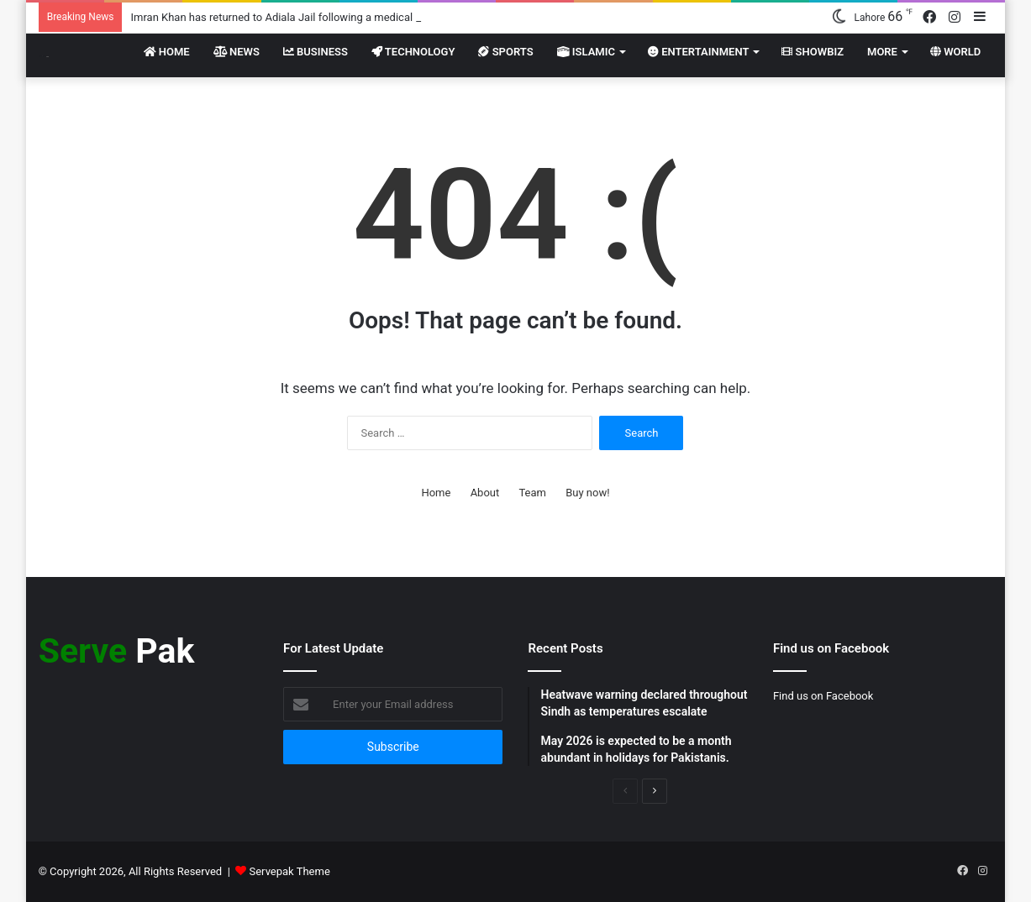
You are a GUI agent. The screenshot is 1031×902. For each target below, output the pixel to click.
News (236, 51)
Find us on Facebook (823, 696)
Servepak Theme (290, 871)
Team (532, 492)
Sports (505, 51)
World (955, 51)
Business (315, 51)
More (882, 51)
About (485, 492)
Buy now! (587, 492)
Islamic (586, 51)
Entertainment (698, 51)
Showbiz (812, 51)
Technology (413, 51)
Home (167, 51)
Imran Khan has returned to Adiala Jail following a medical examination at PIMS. (324, 17)
